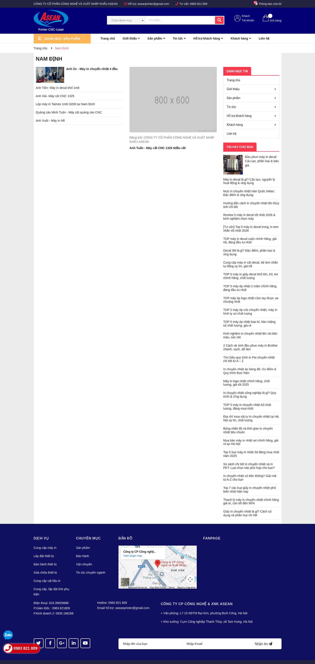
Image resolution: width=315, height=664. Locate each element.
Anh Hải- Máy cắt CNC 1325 (55, 96)
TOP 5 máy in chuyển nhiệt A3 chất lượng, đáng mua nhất (247, 398)
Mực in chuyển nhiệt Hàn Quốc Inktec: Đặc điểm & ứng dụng (249, 185)
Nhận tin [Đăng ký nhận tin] (263, 636)
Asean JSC (69, 658)
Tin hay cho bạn (240, 147)
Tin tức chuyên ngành (90, 564)
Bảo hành (82, 548)
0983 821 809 (198, 3)
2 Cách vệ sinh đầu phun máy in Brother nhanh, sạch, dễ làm (250, 339)
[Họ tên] (150, 636)
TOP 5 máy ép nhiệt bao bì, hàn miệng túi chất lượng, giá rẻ (249, 315)
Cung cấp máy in (45, 540)
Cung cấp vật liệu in (47, 573)
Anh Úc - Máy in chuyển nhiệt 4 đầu (92, 69)
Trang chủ (233, 80)
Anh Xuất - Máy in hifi (50, 120)
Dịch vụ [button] (41, 530)
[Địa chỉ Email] (214, 636)
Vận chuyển (84, 556)
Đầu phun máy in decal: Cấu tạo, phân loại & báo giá (262, 161)
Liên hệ (232, 133)
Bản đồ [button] (125, 530)
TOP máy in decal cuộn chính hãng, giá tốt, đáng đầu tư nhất (250, 232)
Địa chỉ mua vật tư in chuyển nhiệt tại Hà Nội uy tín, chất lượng (250, 410)
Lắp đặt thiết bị (44, 548)
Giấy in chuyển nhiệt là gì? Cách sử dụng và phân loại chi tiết (247, 505)
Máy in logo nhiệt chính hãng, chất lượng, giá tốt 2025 (246, 374)
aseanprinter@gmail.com (153, 3)
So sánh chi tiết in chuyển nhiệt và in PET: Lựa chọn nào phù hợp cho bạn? (249, 458)
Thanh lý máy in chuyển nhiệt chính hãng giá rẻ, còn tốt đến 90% (251, 493)
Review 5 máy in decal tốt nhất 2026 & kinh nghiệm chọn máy (249, 208)
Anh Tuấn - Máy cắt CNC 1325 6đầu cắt (158, 148)
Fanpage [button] (212, 530)
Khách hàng (235, 124)
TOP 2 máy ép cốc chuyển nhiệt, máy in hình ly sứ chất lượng (250, 303)
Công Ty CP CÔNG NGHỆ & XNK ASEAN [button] (197, 596)
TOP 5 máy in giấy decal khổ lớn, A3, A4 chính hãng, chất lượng (250, 268)
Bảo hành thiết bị (45, 556)
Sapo (100, 658)
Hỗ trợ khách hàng (239, 116)
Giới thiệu (233, 89)
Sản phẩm (233, 98)
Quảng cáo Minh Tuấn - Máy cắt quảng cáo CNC (69, 112)
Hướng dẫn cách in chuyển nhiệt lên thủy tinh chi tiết (251, 197)
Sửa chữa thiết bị (45, 564)
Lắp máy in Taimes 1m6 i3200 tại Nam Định (65, 104)
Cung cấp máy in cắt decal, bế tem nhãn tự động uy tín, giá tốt (250, 256)
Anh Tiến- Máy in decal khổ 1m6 (57, 88)
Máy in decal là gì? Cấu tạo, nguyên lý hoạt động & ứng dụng (249, 173)
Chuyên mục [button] (88, 530)
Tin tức (231, 107)
